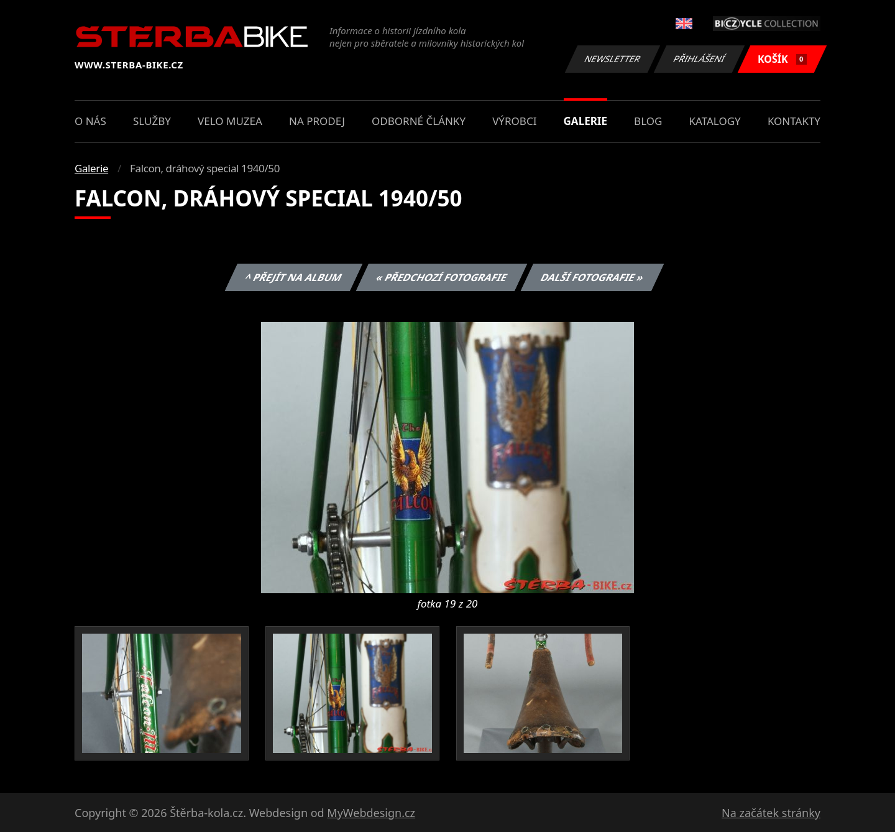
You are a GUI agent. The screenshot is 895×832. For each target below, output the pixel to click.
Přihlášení (699, 59)
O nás (90, 121)
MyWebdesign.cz (371, 812)
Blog (648, 121)
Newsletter (612, 59)
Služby (152, 121)
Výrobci (514, 121)
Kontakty (794, 121)
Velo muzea (230, 121)
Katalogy (715, 121)
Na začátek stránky (771, 812)
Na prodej (317, 121)
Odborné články (419, 121)
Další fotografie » (592, 277)
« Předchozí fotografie (441, 277)
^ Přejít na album (293, 277)
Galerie (585, 121)
